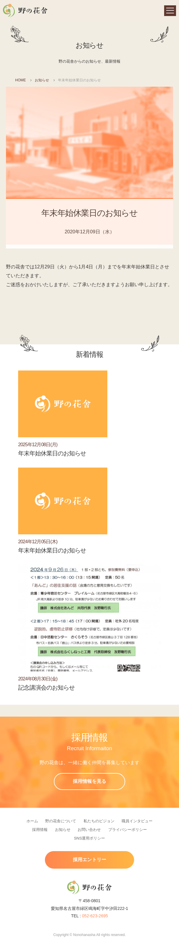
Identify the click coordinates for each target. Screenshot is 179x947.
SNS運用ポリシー (89, 838)
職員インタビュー (137, 821)
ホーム (32, 821)
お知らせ (42, 80)
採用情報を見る (89, 781)
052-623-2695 (95, 915)
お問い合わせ (89, 829)
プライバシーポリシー (127, 829)
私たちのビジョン (99, 821)
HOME (20, 80)
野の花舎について (60, 821)
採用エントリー (89, 859)
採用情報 (40, 829)
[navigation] (170, 10)
